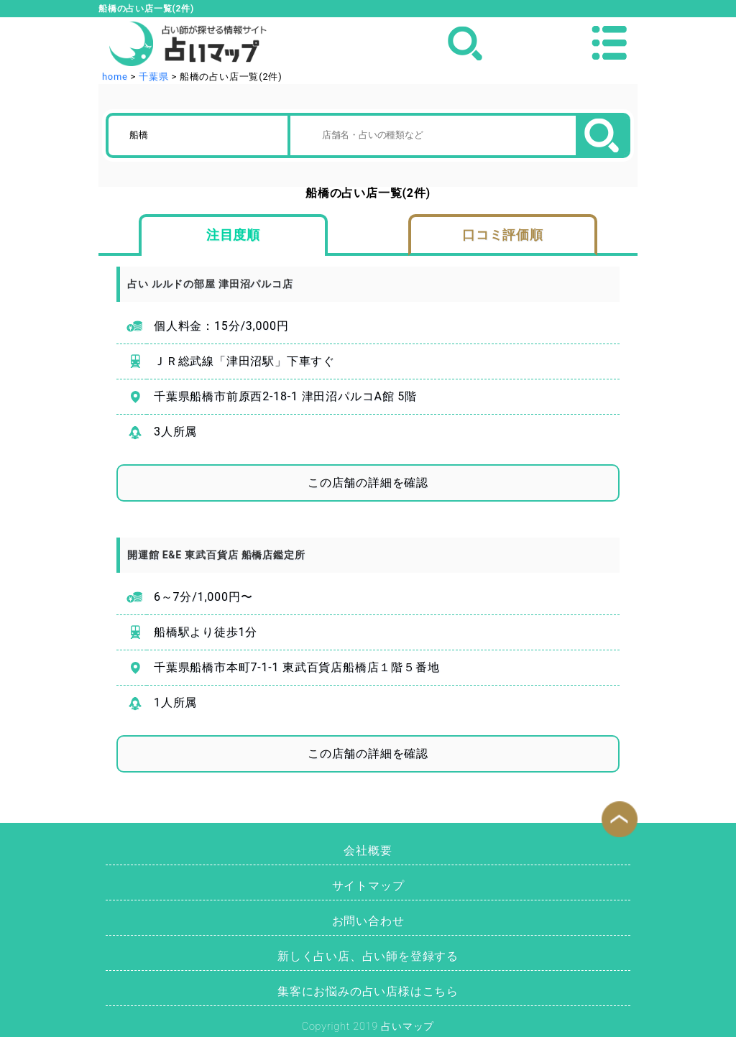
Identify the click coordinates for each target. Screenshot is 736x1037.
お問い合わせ (368, 921)
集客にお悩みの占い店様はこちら (368, 991)
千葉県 (153, 76)
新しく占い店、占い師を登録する (368, 956)
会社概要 (368, 850)
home (115, 76)
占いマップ (407, 1026)
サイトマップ (368, 886)
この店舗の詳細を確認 (368, 482)
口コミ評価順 (502, 235)
